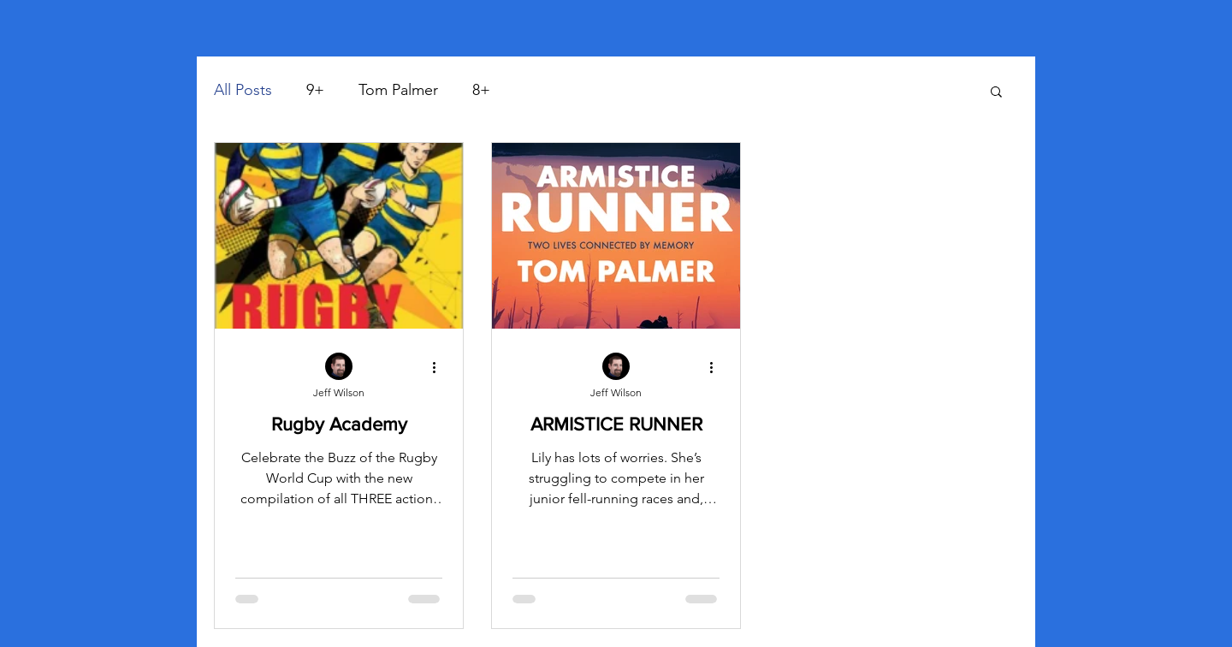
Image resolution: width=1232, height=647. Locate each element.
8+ (481, 89)
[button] (996, 93)
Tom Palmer (398, 89)
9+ (315, 89)
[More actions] (439, 367)
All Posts (243, 89)
